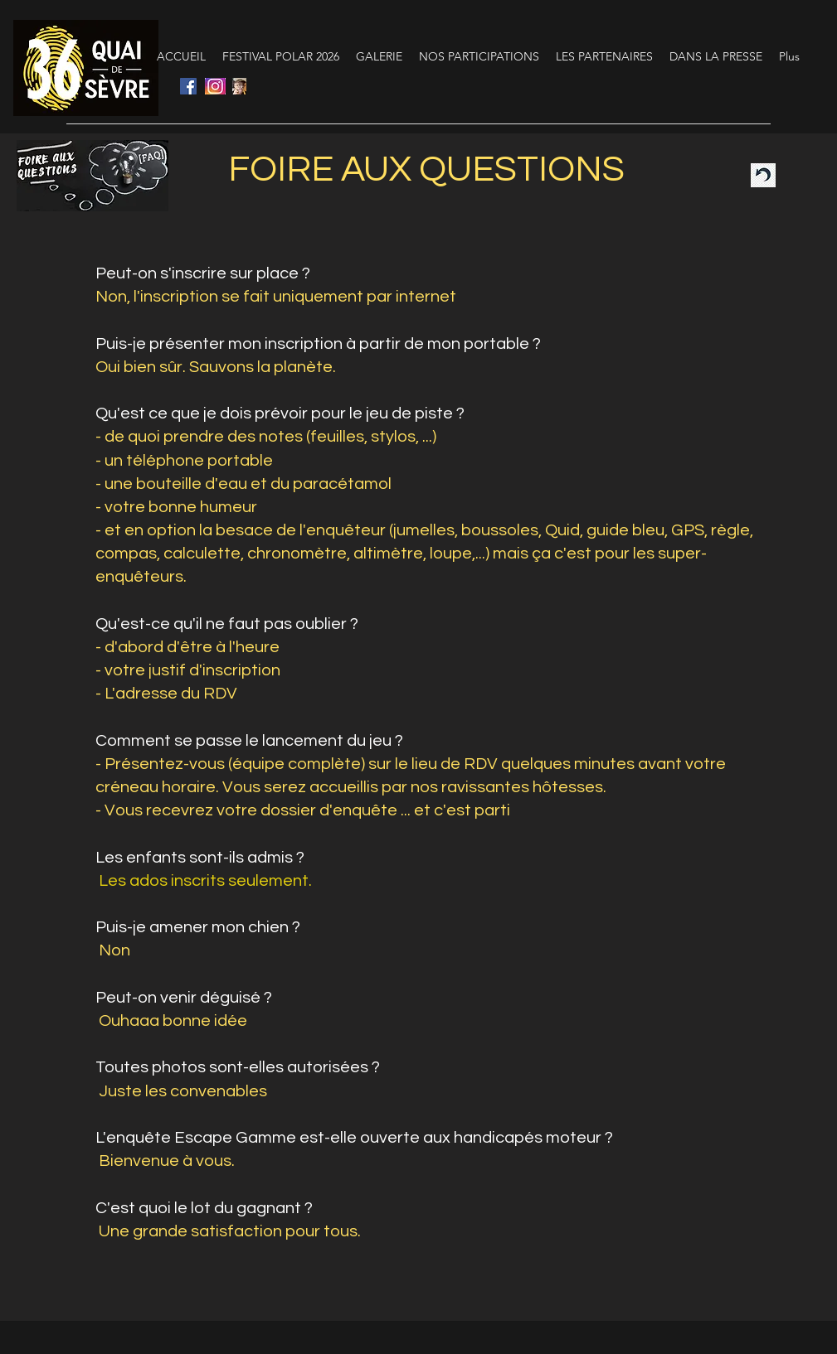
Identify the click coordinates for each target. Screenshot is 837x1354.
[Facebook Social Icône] (188, 86)
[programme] (239, 86)
